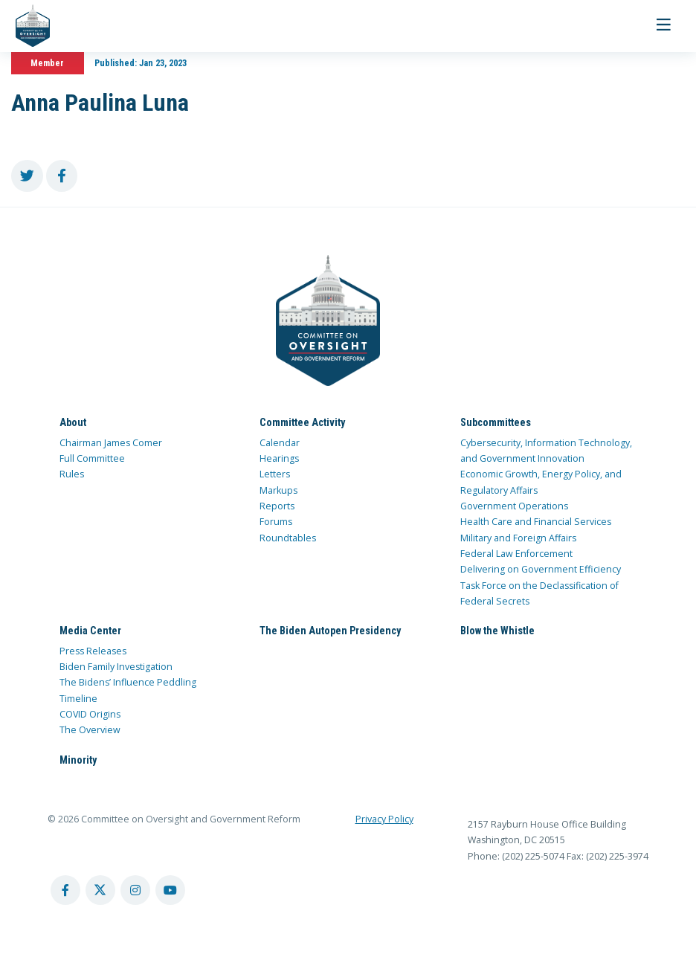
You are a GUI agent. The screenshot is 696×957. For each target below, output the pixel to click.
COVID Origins (89, 714)
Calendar (280, 442)
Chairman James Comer (110, 442)
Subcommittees (495, 422)
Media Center (90, 631)
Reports (277, 506)
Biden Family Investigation (116, 666)
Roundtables (288, 538)
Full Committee (92, 458)
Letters (275, 474)
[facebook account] (65, 890)
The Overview (89, 730)
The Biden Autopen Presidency (330, 631)
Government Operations (514, 506)
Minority (78, 760)
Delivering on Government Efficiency (540, 569)
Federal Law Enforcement (516, 553)
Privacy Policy (384, 819)
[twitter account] (100, 890)
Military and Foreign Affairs (518, 538)
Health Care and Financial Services (535, 521)
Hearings (279, 458)
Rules (71, 474)
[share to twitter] (27, 176)
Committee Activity (302, 422)
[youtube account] (170, 890)
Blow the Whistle (497, 631)
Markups (278, 490)
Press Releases (92, 651)
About (72, 422)
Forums (276, 521)
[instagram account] (135, 890)
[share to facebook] (62, 176)
